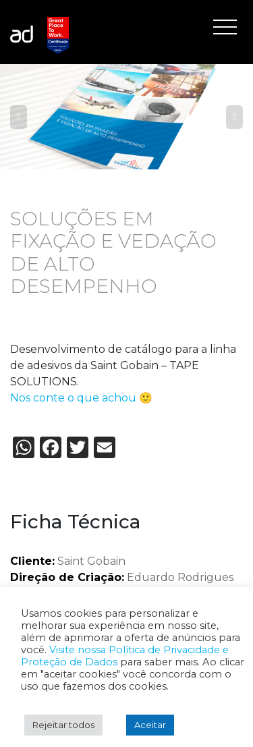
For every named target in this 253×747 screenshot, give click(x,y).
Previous (18, 116)
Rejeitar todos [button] (63, 724)
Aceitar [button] (150, 724)
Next (234, 116)
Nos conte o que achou (73, 397)
